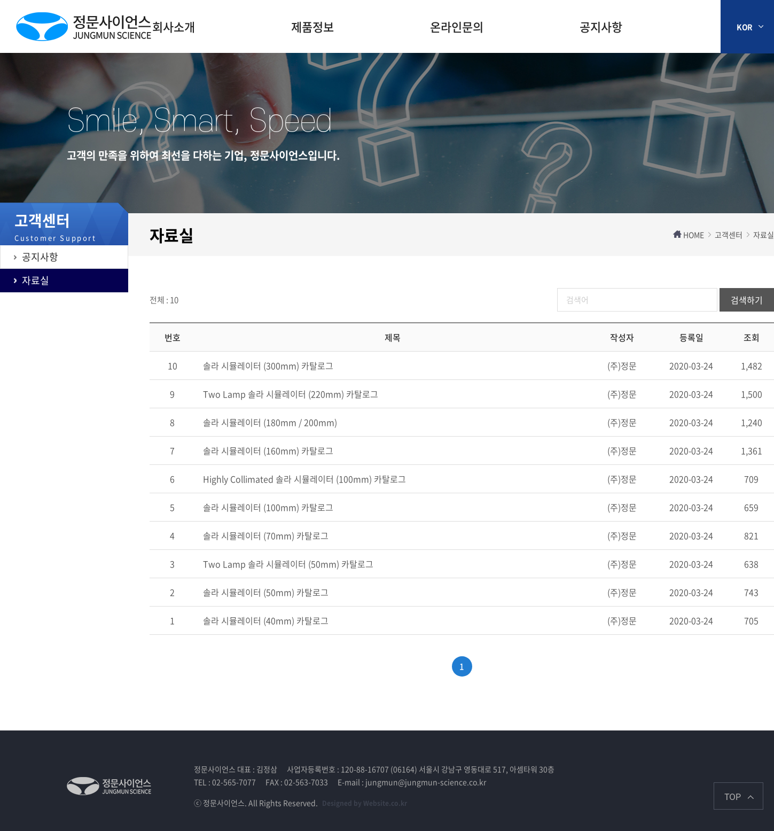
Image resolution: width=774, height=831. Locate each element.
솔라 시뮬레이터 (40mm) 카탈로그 (266, 620)
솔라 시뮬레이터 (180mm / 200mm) (270, 422)
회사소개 (173, 26)
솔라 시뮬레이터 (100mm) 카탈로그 (268, 507)
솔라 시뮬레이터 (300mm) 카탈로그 (268, 365)
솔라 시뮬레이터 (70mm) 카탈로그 (266, 535)
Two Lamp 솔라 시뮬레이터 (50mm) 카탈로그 (288, 563)
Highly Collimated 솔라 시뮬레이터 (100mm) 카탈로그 (304, 478)
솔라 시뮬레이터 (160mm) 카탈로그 (268, 450)
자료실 (35, 280)
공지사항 (601, 26)
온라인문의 (456, 26)
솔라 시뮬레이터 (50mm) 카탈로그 (266, 592)
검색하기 (747, 299)
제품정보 (312, 26)
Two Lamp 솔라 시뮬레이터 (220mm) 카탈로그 (290, 393)
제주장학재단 (83, 26)
